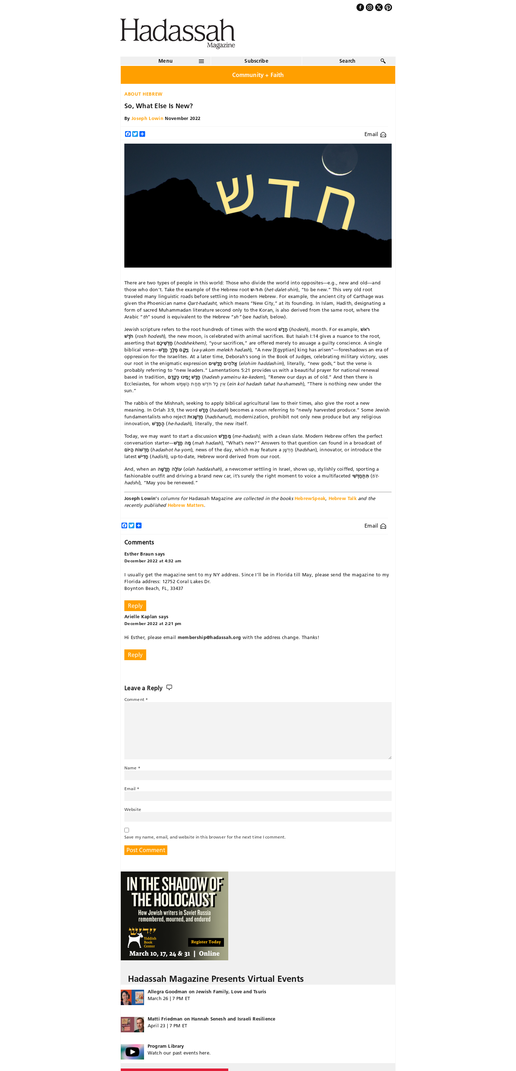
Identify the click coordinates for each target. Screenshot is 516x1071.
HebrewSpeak (310, 498)
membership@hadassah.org (209, 637)
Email (375, 134)
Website (132, 809)
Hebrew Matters (186, 505)
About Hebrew (143, 94)
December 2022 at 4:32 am (153, 560)
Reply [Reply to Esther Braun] (135, 605)
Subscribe (256, 61)
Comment (136, 699)
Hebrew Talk (343, 498)
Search (347, 61)
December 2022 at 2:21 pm (153, 623)
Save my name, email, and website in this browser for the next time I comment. (205, 837)
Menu (165, 61)
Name (132, 767)
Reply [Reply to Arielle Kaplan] (135, 654)
